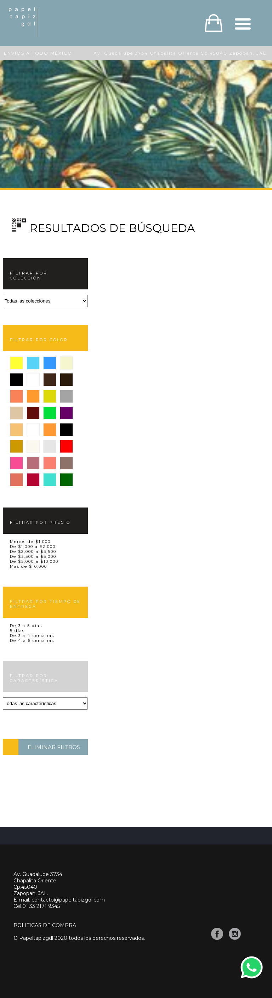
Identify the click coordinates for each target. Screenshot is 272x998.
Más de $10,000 (28, 566)
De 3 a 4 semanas (32, 635)
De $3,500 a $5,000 (33, 556)
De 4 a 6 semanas (32, 640)
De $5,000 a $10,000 (34, 561)
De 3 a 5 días (26, 625)
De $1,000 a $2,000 (33, 546)
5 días (17, 630)
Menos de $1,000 (30, 541)
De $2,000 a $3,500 (33, 551)
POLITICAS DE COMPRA (44, 925)
